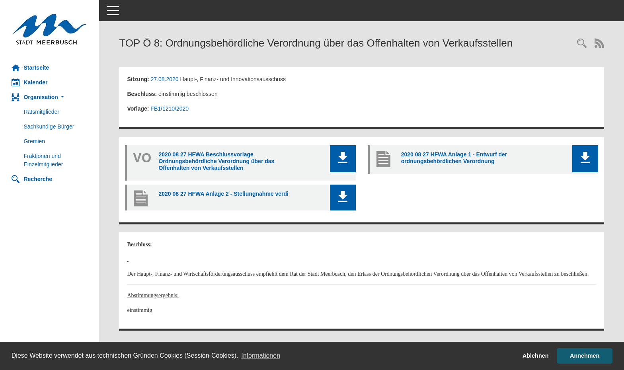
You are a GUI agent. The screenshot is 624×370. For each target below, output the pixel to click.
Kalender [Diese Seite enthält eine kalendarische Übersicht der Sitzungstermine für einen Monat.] (30, 82)
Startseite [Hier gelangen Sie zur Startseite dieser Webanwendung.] (30, 68)
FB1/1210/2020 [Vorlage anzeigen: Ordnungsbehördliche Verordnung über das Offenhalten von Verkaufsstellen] (170, 108)
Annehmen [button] (584, 355)
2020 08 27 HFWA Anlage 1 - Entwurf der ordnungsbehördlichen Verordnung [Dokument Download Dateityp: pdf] (454, 157)
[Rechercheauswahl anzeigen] (582, 44)
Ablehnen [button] (536, 355)
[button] (49, 97)
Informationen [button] (260, 355)
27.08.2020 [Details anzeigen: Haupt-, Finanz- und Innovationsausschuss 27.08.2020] (165, 79)
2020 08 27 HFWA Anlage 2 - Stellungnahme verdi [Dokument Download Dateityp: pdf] (224, 194)
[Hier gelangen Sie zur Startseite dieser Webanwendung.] (49, 29)
